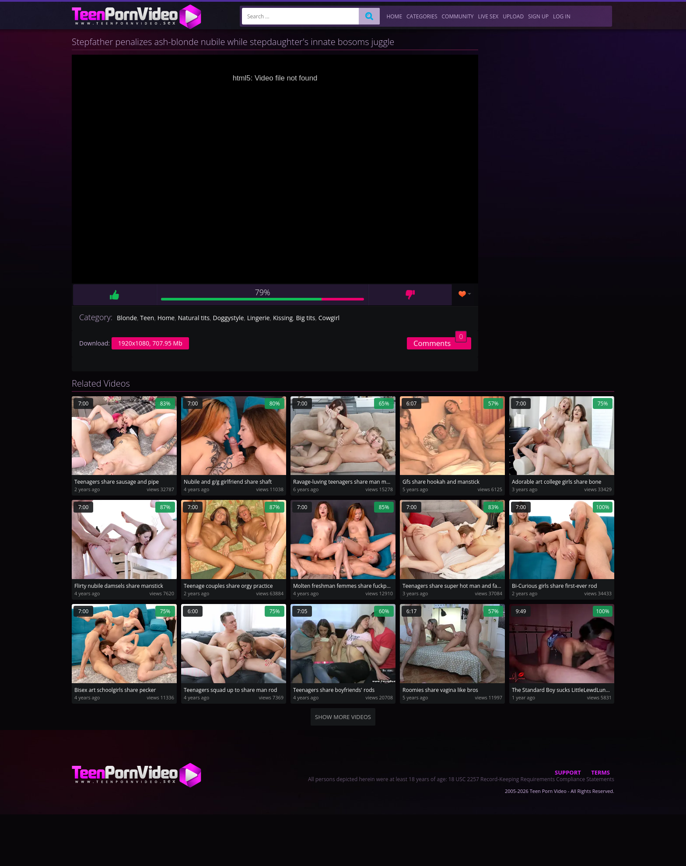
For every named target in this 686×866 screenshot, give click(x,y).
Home (166, 318)
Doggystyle (228, 318)
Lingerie (258, 318)
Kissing (283, 318)
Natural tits (194, 318)
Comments (440, 342)
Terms (600, 772)
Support (568, 772)
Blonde (127, 318)
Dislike (410, 294)
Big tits (305, 318)
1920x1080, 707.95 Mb (150, 343)
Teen (147, 318)
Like (114, 294)
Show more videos (343, 717)
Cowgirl (329, 318)
